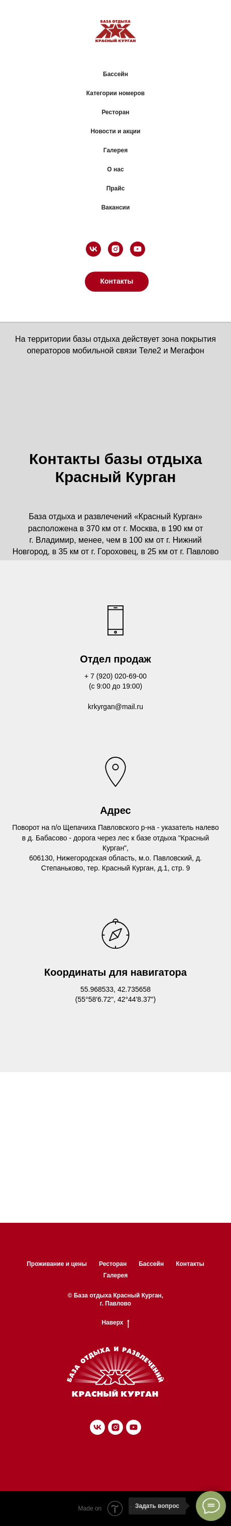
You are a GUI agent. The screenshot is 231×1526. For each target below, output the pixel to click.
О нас (115, 169)
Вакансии (115, 207)
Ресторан (115, 112)
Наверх (115, 1323)
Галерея (115, 150)
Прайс (115, 188)
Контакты (190, 1263)
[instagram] (115, 249)
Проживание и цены (57, 1263)
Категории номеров (115, 93)
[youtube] (137, 249)
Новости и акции (115, 131)
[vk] (93, 249)
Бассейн (115, 74)
